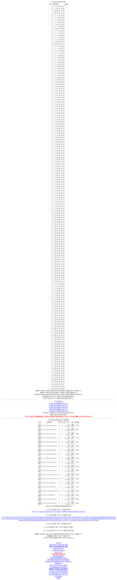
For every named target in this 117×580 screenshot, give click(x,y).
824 (70, 511)
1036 (33, 520)
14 (4, 517)
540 (57, 511)
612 (32, 518)
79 (26, 517)
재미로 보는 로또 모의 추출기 (58, 565)
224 (60, 517)
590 (25, 518)
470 (3, 518)
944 (109, 518)
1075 (49, 520)
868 (94, 518)
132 (33, 517)
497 (50, 511)
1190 (84, 520)
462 (112, 517)
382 (92, 517)
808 (65, 511)
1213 (87, 520)
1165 (74, 520)
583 (60, 511)
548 (15, 518)
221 (58, 517)
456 (110, 517)
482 (8, 518)
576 (20, 518)
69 (18, 517)
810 (67, 511)
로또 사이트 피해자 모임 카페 (58, 546)
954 (114, 518)
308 (45, 511)
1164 (71, 520)
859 (92, 518)
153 (43, 517)
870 (97, 518)
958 (75, 511)
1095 (56, 520)
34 (33, 511)
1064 (43, 520)
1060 (40, 520)
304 (75, 517)
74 (22, 517)
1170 (78, 520)
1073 (46, 520)
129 (30, 517)
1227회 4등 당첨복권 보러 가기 (58, 409)
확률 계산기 (58, 563)
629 (37, 518)
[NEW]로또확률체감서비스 (58, 557)
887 (102, 518)
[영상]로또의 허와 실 (58, 554)
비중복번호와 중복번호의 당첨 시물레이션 (58, 561)
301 (72, 517)
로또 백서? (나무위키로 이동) (58, 544)
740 (62, 511)
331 (82, 517)
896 (104, 518)
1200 (81, 511)
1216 (84, 511)
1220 (93, 520)
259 (65, 517)
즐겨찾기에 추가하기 (58, 550)
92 (35, 511)
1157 (68, 520)
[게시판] (58, 543)
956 (20, 520)
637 (45, 518)
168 (40, 511)
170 (45, 517)
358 (85, 517)
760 (75, 518)
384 (48, 511)
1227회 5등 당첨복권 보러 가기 (58, 411)
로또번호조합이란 (58, 556)
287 (70, 517)
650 (47, 518)
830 (89, 518)
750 (67, 518)
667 (52, 518)
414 (105, 517)
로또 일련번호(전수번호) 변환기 (58, 572)
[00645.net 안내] (58, 548)
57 (15, 517)
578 (22, 518)
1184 (81, 520)
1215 (90, 520)
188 (48, 517)
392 (100, 517)
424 (107, 517)
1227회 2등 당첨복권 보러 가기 (58, 405)
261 (67, 517)
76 (24, 517)
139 (35, 517)
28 (8, 517)
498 (10, 518)
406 (102, 517)
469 (115, 517)
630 (40, 518)
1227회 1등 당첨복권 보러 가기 (58, 403)
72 (20, 517)
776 (82, 518)
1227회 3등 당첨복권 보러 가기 (58, 407)
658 (50, 518)
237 (63, 517)
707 (60, 518)
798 (84, 518)
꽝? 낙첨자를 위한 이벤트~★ (58, 574)
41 (11, 517)
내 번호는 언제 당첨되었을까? (58, 571)
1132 (62, 520)
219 (55, 517)
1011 (30, 520)
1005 (27, 520)
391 (97, 517)
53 (13, 517)
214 (53, 517)
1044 (36, 520)
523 (55, 511)
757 (72, 518)
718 (62, 518)
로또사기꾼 (58, 552)
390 (95, 517)
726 (65, 518)
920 (72, 511)
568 (17, 518)
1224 (97, 520)
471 (5, 518)
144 (40, 517)
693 (55, 518)
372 (90, 517)
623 (35, 518)
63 (17, 517)
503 (52, 511)
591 (27, 518)
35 (10, 517)
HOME (58, 578)
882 (99, 518)
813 (87, 518)
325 (80, 517)
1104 (59, 520)
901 (107, 518)
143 (38, 517)
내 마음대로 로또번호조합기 (58, 567)
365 (87, 517)
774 (77, 518)
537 (13, 518)
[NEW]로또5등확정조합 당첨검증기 (58, 559)
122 (38, 511)
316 (77, 517)
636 (42, 518)
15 (6, 517)
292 (43, 511)
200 (50, 517)
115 (28, 517)
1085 (52, 520)
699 (57, 518)
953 (112, 518)
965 (22, 520)
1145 (65, 520)
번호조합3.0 (58, 576)
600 (30, 518)
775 (80, 518)
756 (70, 518)
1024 (77, 511)
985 (24, 520)
